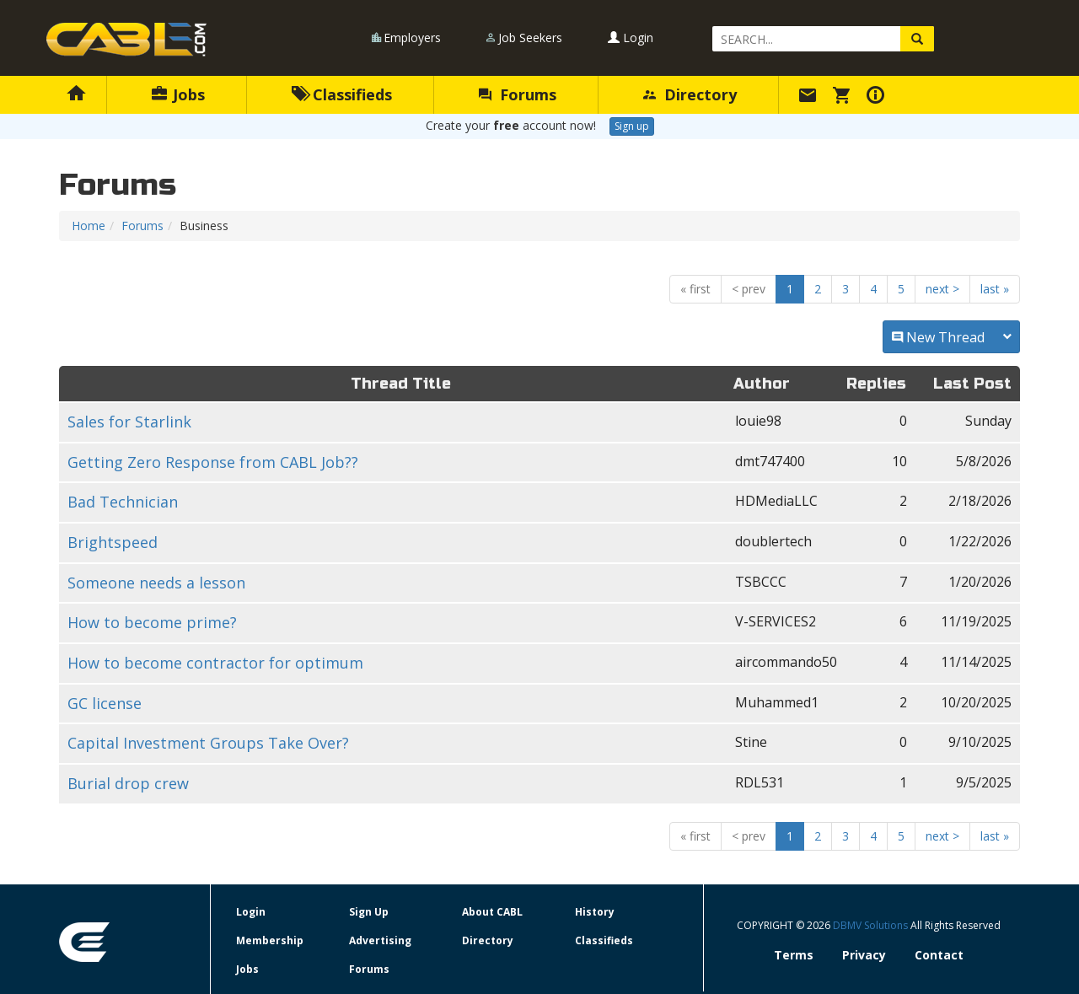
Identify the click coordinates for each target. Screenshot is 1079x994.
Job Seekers (530, 38)
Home (88, 226)
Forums (517, 94)
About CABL (492, 912)
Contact (939, 955)
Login (630, 38)
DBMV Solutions (871, 925)
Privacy (864, 955)
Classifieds (342, 94)
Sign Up (369, 912)
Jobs (178, 94)
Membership (269, 940)
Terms (793, 955)
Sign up (632, 126)
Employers (412, 38)
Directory (690, 94)
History (595, 912)
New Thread (951, 337)
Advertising (380, 940)
